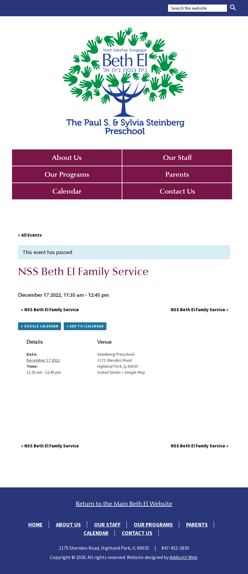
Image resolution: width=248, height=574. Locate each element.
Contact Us (177, 191)
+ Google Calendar (39, 326)
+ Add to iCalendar (85, 326)
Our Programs (66, 174)
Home (35, 524)
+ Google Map (133, 372)
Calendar (66, 191)
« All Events (30, 235)
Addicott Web (183, 557)
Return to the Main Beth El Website (124, 504)
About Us (67, 157)
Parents (177, 174)
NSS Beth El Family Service (50, 309)
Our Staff (177, 157)
